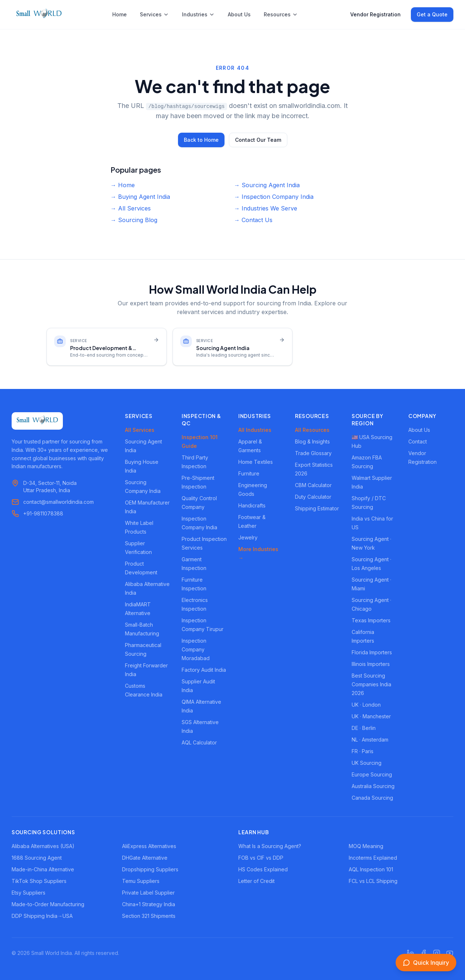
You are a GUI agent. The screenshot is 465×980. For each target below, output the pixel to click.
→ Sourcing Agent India (267, 185)
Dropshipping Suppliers (150, 869)
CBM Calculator (313, 485)
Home (119, 14)
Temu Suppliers (140, 881)
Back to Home (201, 140)
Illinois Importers (371, 664)
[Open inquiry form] (426, 962)
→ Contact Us (253, 220)
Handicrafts (252, 505)
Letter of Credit (256, 881)
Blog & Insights (312, 441)
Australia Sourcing (373, 786)
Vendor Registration (375, 14)
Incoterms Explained (373, 858)
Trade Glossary (313, 453)
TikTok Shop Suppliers (39, 881)
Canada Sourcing (372, 798)
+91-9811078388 (43, 513)
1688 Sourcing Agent (37, 858)
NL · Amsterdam (370, 739)
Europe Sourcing (372, 774)
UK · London (366, 705)
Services (154, 14)
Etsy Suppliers (28, 892)
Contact (417, 441)
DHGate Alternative (144, 858)
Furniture (248, 473)
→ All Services (130, 208)
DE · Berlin (364, 728)
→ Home (122, 185)
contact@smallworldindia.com (58, 502)
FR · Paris (362, 751)
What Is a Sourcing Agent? (269, 846)
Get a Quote (432, 14)
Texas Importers (371, 620)
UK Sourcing (366, 763)
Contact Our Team (258, 140)
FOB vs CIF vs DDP (260, 858)
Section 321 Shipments (148, 916)
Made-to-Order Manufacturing (48, 904)
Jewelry (248, 537)
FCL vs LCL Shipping (373, 881)
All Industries (254, 430)
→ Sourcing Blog (133, 220)
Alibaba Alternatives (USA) (43, 846)
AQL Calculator (199, 742)
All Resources (312, 430)
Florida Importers (372, 652)
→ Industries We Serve (265, 208)
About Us (239, 14)
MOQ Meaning (366, 846)
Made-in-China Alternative (43, 869)
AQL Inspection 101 (371, 869)
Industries (198, 14)
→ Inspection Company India (274, 196)
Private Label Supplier (148, 892)
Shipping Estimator (317, 508)
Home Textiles (255, 462)
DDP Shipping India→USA (42, 916)
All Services (139, 430)
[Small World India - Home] (39, 14)
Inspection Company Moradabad (196, 649)
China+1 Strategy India (148, 904)
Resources (281, 14)
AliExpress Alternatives (149, 846)
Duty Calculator (313, 497)
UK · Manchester (371, 716)
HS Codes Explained (263, 869)
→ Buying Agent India (140, 196)
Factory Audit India (204, 670)
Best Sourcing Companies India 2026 (371, 684)
